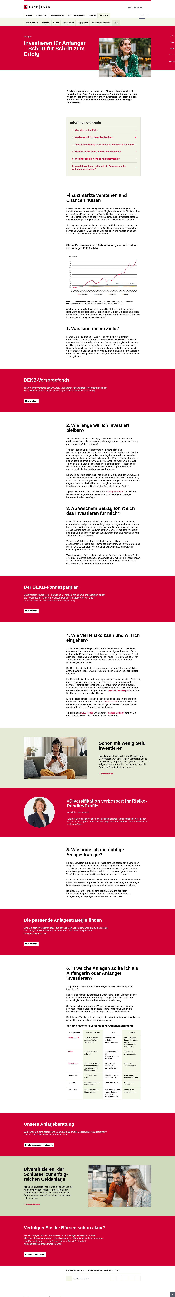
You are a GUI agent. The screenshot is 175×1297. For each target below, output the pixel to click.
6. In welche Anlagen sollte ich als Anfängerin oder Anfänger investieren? (104, 167)
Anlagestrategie (115, 492)
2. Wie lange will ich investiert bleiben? (104, 137)
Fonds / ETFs (73, 1039)
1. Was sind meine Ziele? (104, 130)
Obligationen (73, 1065)
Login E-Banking (137, 8)
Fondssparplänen (115, 713)
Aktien (70, 1053)
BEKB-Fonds (86, 713)
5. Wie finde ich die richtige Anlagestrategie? (104, 158)
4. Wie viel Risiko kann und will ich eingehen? (104, 151)
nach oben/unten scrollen (172, 1294)
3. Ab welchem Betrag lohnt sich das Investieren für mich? (104, 144)
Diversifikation (111, 702)
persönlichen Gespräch (119, 691)
